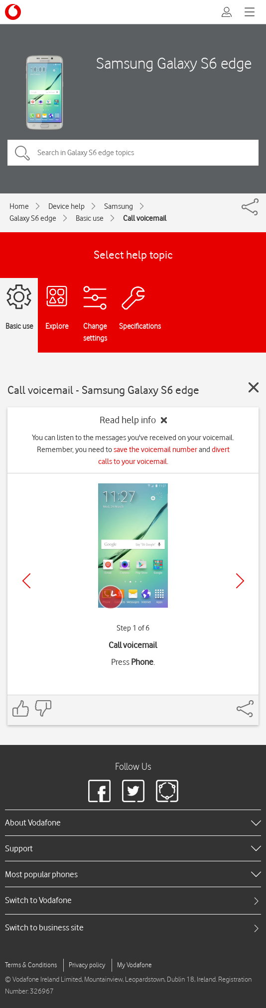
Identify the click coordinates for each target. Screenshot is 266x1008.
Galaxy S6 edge (32, 218)
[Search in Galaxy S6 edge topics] (133, 153)
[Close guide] (254, 387)
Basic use (90, 218)
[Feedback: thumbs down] (42, 708)
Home (19, 206)
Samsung (118, 206)
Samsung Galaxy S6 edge (174, 63)
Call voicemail (144, 218)
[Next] (240, 580)
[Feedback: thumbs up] (20, 708)
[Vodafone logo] (13, 12)
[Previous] (26, 580)
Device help (66, 206)
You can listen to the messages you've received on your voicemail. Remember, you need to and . (133, 449)
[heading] (133, 822)
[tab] (133, 900)
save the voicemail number (155, 449)
